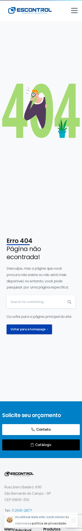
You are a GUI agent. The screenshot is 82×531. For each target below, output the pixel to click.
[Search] (35, 301)
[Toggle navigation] (74, 10)
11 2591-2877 (22, 511)
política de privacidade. (49, 525)
